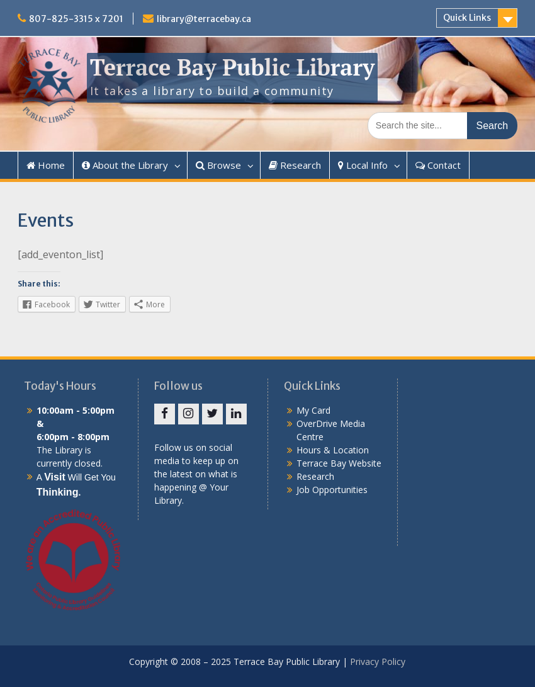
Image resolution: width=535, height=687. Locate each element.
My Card (313, 410)
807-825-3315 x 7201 (76, 19)
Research (295, 165)
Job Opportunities (332, 490)
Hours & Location (332, 450)
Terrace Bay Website (338, 463)
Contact (438, 165)
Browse (218, 165)
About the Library (125, 165)
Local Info (363, 165)
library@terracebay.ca (204, 19)
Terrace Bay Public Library (232, 67)
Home (45, 165)
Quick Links (467, 17)
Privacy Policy (377, 661)
